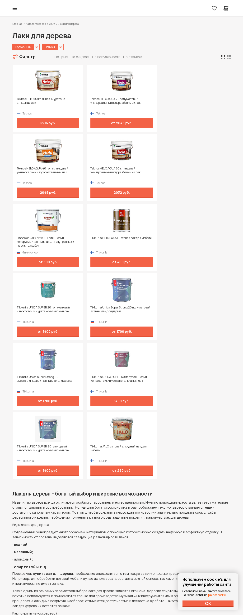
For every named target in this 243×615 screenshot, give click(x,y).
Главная (17, 23)
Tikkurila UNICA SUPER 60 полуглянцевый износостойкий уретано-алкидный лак (91, 242)
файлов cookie (217, 595)
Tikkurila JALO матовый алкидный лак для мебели (197, 240)
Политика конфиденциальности (209, 548)
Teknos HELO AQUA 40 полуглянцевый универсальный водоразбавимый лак (146, 103)
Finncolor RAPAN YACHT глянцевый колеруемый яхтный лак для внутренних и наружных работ (38, 172)
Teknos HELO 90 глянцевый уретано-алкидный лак (34, 101)
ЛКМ (52, 23)
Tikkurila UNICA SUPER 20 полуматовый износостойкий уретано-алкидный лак (144, 172)
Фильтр (27, 57)
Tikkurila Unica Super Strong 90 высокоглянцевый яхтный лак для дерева (36, 242)
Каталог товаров (36, 23)
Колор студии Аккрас (121, 8)
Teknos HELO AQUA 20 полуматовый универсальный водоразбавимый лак (90, 103)
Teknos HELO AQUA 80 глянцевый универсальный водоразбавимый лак (201, 103)
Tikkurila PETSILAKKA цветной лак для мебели (90, 170)
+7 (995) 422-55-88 (32, 548)
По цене (61, 57)
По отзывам (132, 57)
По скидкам (80, 57)
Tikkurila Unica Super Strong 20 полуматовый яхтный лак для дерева (199, 172)
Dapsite (134, 600)
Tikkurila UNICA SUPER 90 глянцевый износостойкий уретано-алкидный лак (143, 242)
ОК (208, 603)
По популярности (106, 57)
